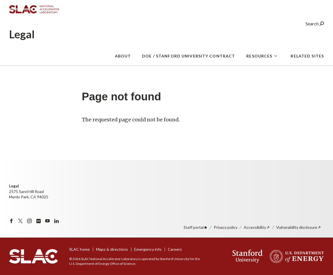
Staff (196, 227)
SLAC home (79, 249)
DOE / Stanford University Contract (188, 59)
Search (315, 26)
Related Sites (307, 59)
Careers (175, 249)
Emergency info (148, 249)
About (123, 59)
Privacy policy (226, 227)
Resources (259, 59)
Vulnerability (298, 227)
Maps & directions (112, 249)
